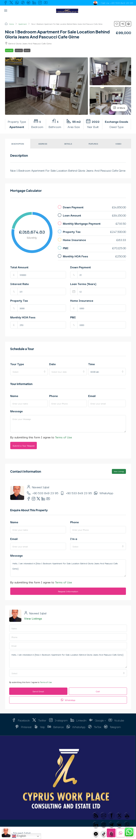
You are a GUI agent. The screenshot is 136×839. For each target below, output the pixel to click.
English (19, 836)
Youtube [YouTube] (116, 720)
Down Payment (80, 267)
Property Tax (19, 300)
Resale (27, 50)
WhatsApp (106, 493)
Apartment (22, 23)
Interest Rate (19, 283)
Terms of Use (63, 437)
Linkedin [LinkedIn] (78, 720)
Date (52, 364)
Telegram (112, 726)
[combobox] (29, 371)
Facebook (21, 720)
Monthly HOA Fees (22, 317)
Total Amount (19, 267)
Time (91, 364)
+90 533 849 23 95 (121, 3)
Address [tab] (42, 143)
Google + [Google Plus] (97, 720)
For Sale (19, 50)
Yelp (39, 726)
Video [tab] (118, 143)
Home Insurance (81, 300)
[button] (116, 23)
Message (16, 411)
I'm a (73, 538)
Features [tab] (93, 143)
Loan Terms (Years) (83, 283)
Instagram (58, 720)
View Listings (119, 471)
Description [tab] (17, 143)
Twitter (39, 720)
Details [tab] (68, 143)
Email (92, 395)
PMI (73, 317)
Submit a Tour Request (24, 445)
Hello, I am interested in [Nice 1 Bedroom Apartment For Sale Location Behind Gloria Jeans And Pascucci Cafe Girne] (68, 568)
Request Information (68, 591)
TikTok (94, 726)
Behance (56, 726)
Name (14, 395)
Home (11, 23)
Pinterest (23, 726)
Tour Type (17, 364)
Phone (53, 395)
